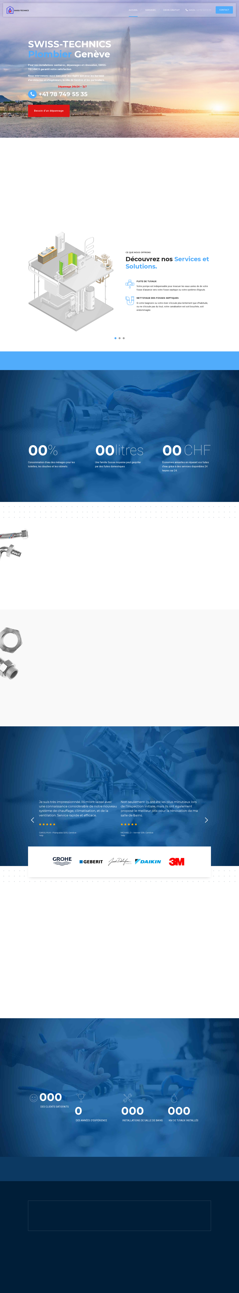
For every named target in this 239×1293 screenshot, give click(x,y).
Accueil (133, 10)
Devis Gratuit (171, 10)
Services (150, 10)
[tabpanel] (119, 286)
